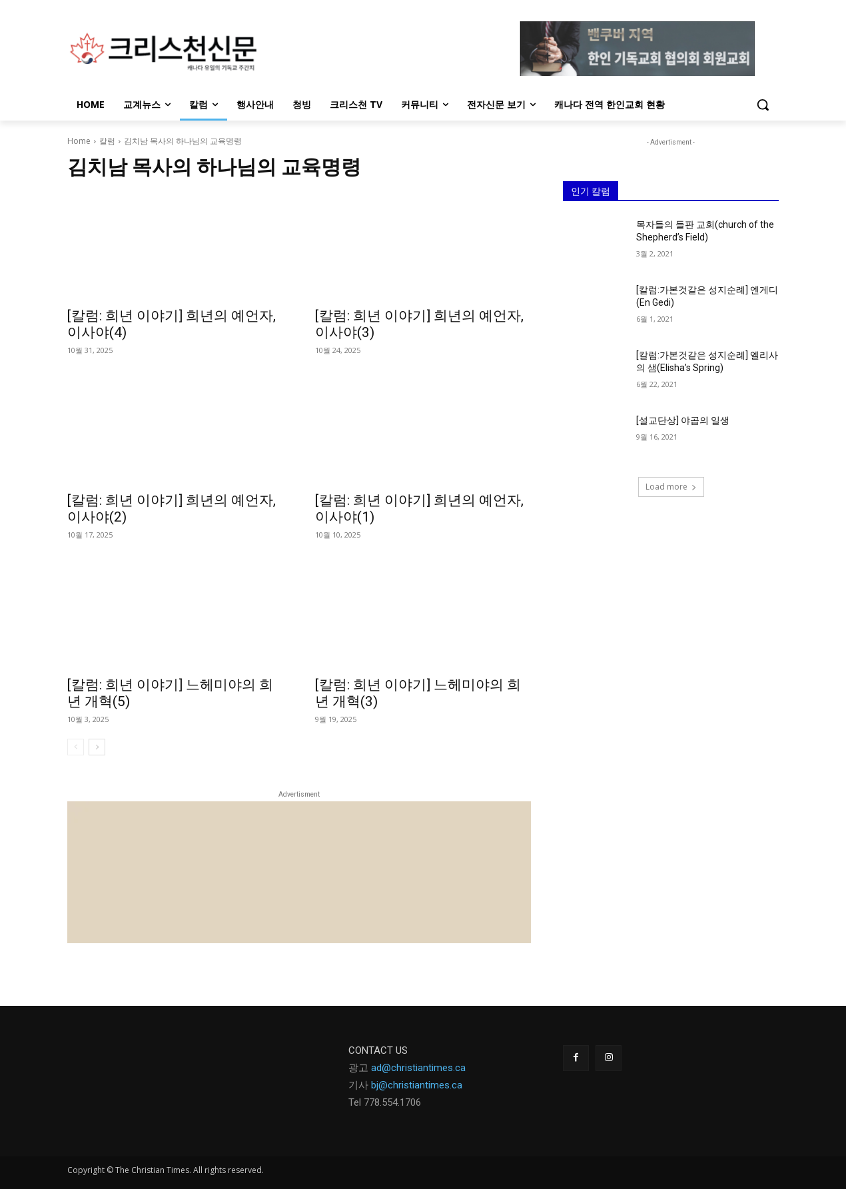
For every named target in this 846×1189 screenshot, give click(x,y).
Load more (671, 486)
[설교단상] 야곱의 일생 (682, 420)
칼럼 (107, 141)
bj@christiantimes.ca (416, 1085)
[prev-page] (75, 747)
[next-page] (97, 747)
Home (79, 141)
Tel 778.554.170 (382, 1102)
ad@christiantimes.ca (418, 1068)
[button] (763, 105)
